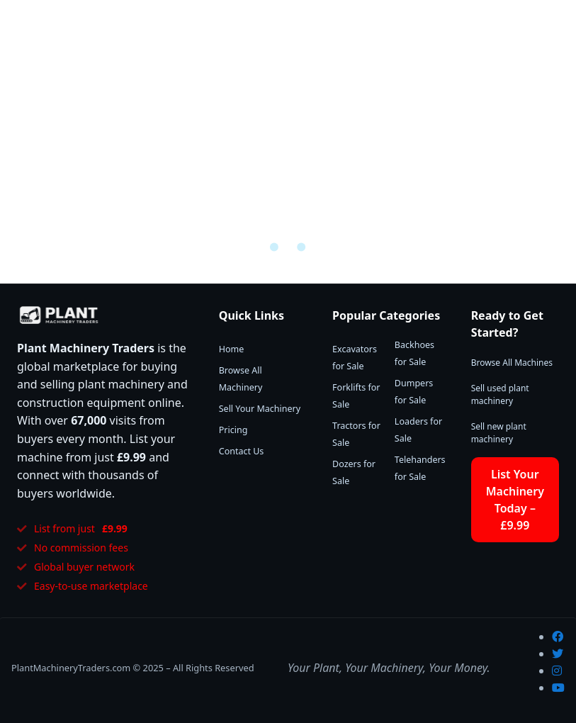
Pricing (233, 430)
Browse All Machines (512, 363)
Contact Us (241, 451)
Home (231, 349)
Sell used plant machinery (500, 394)
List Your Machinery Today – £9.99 (515, 499)
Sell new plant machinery (498, 432)
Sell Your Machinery (259, 409)
